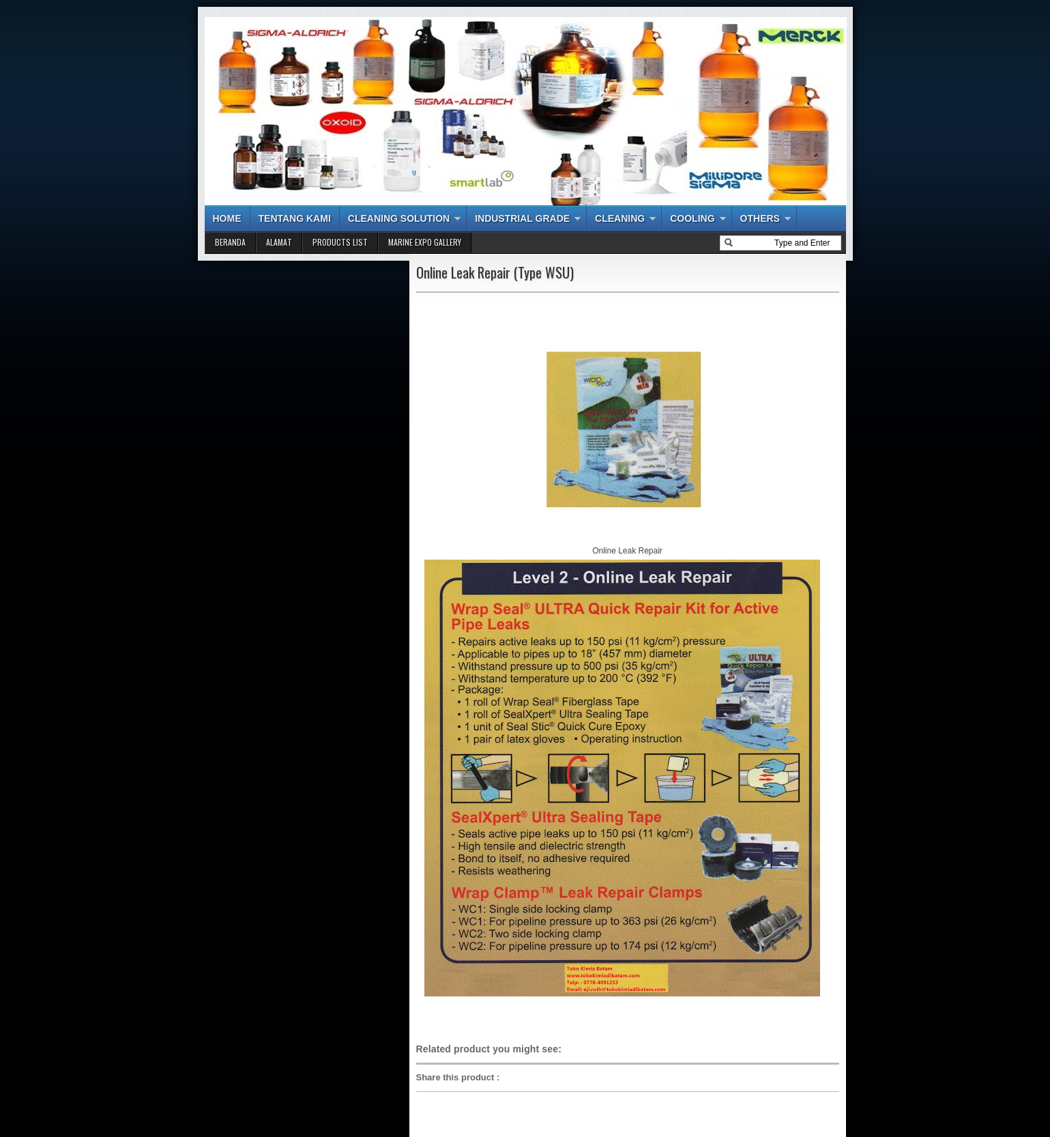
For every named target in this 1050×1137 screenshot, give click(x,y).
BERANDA (230, 242)
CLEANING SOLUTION (399, 218)
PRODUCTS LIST (340, 242)
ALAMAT (279, 242)
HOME (227, 218)
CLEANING (620, 218)
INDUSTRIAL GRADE (522, 218)
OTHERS (760, 218)
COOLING (692, 218)
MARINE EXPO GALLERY (424, 242)
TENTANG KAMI (295, 218)
